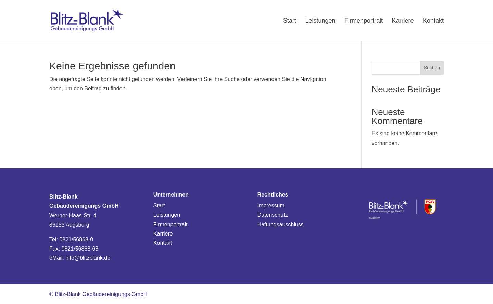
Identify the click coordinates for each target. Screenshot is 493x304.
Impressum (271, 205)
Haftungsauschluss (280, 224)
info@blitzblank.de (87, 258)
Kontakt (162, 243)
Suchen (432, 68)
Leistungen (166, 215)
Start (159, 205)
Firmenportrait (170, 224)
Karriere (163, 234)
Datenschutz (272, 215)
